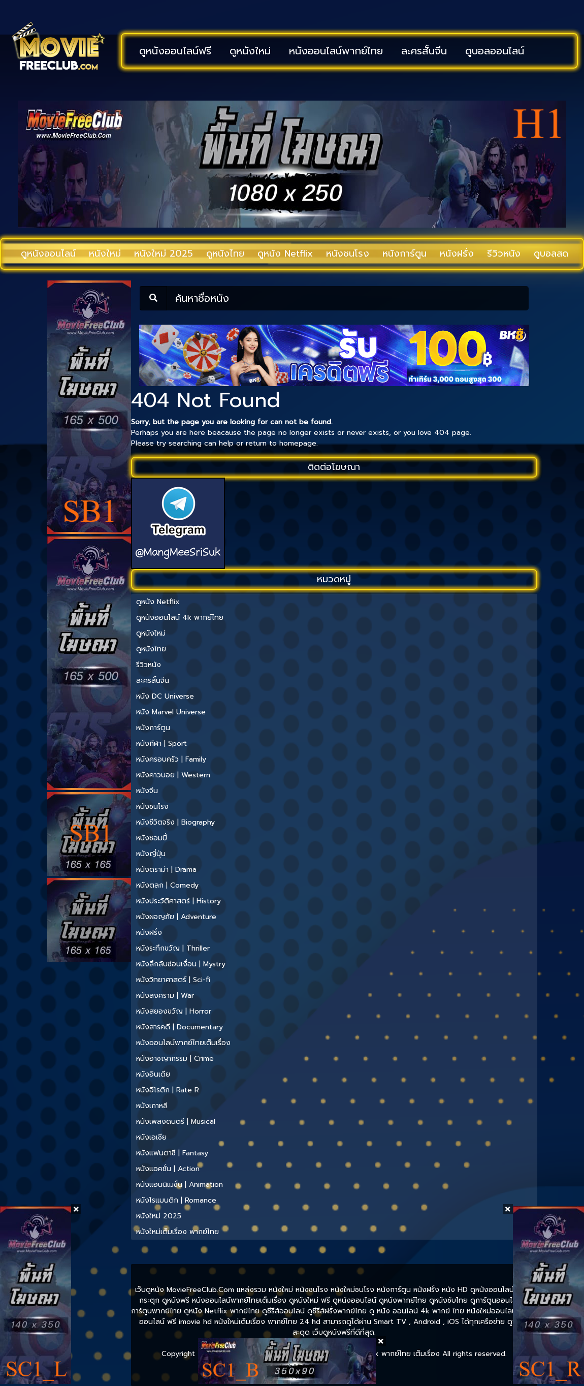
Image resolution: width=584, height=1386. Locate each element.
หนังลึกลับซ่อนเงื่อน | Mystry (180, 964)
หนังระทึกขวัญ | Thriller (173, 948)
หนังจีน (147, 790)
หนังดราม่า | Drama (166, 869)
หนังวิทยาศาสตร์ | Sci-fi (173, 979)
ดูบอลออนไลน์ (494, 50)
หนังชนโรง (347, 253)
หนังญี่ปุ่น (151, 853)
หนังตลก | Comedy (167, 885)
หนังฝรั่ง (457, 253)
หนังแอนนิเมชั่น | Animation (179, 1184)
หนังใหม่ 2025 (163, 253)
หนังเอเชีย (151, 1137)
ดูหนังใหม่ (250, 50)
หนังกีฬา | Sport (161, 743)
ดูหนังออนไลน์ (48, 253)
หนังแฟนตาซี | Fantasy (172, 1153)
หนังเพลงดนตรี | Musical (175, 1121)
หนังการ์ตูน (404, 253)
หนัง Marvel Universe (171, 712)
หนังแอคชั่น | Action (168, 1168)
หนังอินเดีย (153, 1074)
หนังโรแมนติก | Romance (176, 1200)
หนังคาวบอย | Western (173, 775)
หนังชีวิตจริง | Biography (175, 822)
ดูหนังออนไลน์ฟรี (175, 50)
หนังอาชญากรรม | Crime (175, 1058)
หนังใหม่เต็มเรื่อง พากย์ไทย (177, 1231)
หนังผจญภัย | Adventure (176, 916)
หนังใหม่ (105, 253)
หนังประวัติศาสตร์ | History (178, 901)
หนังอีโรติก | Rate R (167, 1090)
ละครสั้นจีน (424, 50)
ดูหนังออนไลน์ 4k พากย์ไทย (179, 617)
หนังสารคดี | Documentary (179, 1027)
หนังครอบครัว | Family (171, 759)
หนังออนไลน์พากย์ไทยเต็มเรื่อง (183, 1042)
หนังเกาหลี (152, 1105)
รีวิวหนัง (504, 253)
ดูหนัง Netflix (285, 253)
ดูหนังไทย (225, 253)
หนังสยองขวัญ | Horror (173, 1011)
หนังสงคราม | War (165, 995)
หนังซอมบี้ (151, 838)
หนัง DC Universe (165, 696)
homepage (297, 443)
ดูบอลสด (551, 253)
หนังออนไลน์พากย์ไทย (336, 50)
